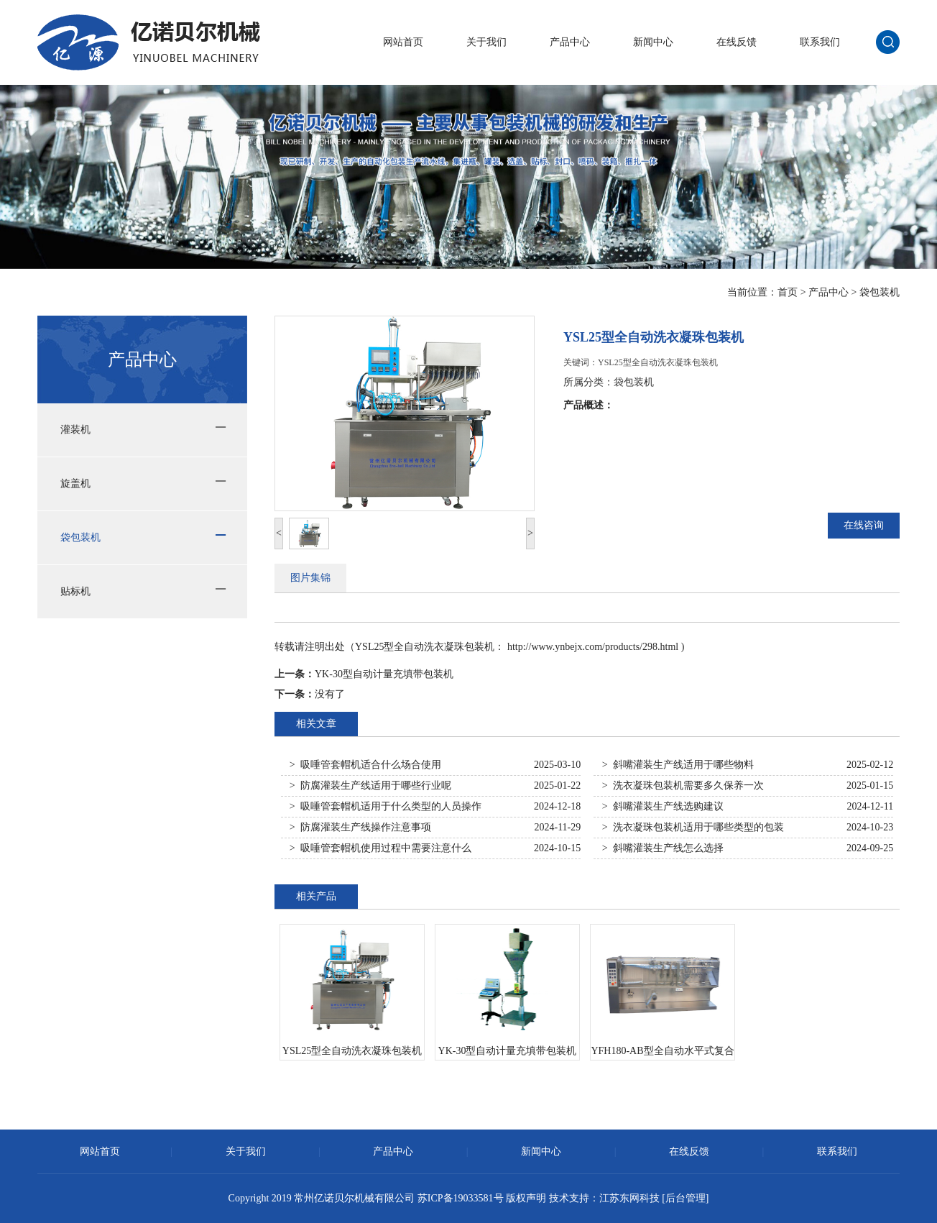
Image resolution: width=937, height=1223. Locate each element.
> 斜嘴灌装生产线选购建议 (663, 806)
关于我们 (486, 42)
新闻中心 (653, 42)
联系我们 (820, 42)
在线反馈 (736, 42)
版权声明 (526, 1198)
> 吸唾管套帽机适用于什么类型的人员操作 (385, 806)
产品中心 (570, 42)
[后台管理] (685, 1198)
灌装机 (75, 429)
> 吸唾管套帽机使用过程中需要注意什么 (380, 848)
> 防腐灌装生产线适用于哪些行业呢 (370, 785)
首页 (787, 292)
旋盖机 (75, 483)
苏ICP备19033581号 (460, 1198)
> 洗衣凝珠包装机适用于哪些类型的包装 (693, 827)
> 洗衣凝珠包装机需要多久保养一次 (683, 785)
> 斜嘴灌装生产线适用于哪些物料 (678, 764)
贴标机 (75, 591)
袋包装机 (879, 292)
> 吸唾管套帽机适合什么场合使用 (365, 764)
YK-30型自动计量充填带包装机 (384, 674)
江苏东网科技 (629, 1198)
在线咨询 (864, 525)
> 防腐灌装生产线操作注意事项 (360, 827)
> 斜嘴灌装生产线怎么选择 (663, 848)
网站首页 (403, 42)
